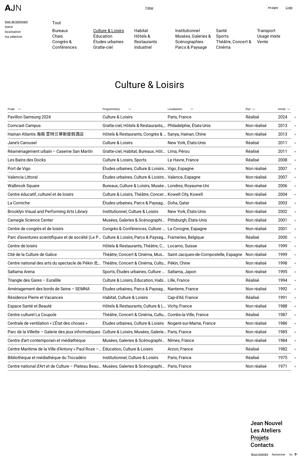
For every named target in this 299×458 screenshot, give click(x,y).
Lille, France (179, 280)
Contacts (262, 445)
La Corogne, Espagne (187, 228)
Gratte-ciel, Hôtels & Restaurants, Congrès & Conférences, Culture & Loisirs (135, 125)
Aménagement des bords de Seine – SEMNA (49, 288)
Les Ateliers (266, 430)
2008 (282, 160)
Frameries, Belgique (186, 237)
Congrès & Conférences (64, 44)
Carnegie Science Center (30, 220)
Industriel (143, 47)
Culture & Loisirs (108, 30)
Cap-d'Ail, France (183, 297)
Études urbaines (108, 41)
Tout (56, 22)
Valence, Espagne (184, 177)
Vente (262, 41)
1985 (282, 331)
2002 (282, 211)
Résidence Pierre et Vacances (35, 297)
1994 (282, 280)
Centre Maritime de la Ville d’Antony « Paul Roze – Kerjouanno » (55, 349)
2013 (282, 125)
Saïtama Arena (21, 271)
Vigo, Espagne (181, 168)
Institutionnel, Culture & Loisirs (130, 211)
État (250, 109)
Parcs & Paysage (191, 47)
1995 (282, 271)
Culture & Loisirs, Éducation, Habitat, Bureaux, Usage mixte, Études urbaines (135, 280)
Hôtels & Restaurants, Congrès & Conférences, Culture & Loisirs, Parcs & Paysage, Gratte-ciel (135, 134)
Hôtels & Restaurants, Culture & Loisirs (135, 306)
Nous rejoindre (259, 454)
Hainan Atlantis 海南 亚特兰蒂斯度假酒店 (46, 134)
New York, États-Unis (187, 142)
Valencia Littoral (23, 177)
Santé (221, 30)
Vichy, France (180, 306)
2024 (282, 117)
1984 (282, 340)
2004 (282, 194)
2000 (282, 237)
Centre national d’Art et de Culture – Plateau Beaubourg (55, 366)
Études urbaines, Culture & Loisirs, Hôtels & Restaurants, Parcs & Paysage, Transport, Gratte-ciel (135, 168)
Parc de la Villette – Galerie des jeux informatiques (54, 331)
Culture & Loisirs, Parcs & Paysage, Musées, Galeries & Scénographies (135, 237)
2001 (282, 220)
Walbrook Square (23, 185)
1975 (282, 357)
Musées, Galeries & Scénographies (193, 38)
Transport (266, 30)
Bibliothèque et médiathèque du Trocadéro (47, 357)
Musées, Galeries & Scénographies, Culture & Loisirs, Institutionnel (135, 366)
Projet (14, 109)
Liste (289, 8)
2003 (282, 203)
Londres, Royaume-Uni (188, 185)
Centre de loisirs (22, 245)
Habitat (141, 30)
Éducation (102, 36)
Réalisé (252, 117)
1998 (282, 263)
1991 (282, 297)
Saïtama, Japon (182, 271)
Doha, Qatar (178, 203)
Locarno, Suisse (182, 245)
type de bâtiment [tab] (16, 22)
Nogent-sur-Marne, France (192, 323)
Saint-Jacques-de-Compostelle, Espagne (205, 254)
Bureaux (60, 30)
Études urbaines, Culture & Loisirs (133, 323)
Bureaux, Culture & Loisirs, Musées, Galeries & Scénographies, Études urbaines (135, 185)
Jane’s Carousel (22, 142)
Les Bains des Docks (27, 160)
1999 (282, 245)
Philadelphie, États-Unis (189, 125)
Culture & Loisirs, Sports (124, 160)
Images (273, 8)
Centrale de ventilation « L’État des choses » (47, 323)
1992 (282, 288)
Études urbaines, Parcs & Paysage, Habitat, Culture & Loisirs (135, 288)
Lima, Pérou (179, 151)
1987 (282, 314)
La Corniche (19, 203)
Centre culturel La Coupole (32, 314)
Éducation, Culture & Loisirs (128, 349)
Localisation (180, 109)
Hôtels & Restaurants (145, 38)
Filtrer (149, 8)
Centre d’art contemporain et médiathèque (47, 340)
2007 (282, 168)
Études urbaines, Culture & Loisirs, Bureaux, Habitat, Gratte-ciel (135, 177)
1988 (282, 306)
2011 (282, 142)
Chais (57, 36)
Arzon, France (180, 349)
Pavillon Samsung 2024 (29, 117)
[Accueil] (13, 5)
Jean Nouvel (266, 423)
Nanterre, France (183, 288)
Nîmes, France (181, 340)
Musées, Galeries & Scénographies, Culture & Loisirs (135, 340)
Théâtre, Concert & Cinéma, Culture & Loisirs (135, 263)
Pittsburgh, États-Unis (187, 220)
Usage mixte (268, 36)
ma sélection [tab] (13, 37)
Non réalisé (256, 125)
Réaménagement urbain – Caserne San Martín (50, 151)
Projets (260, 437)
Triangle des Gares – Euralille (34, 280)
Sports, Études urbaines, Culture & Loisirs (135, 271)
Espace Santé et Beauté (30, 306)
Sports (222, 36)
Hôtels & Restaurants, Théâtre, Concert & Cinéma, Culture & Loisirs (135, 245)
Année (284, 109)
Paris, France (179, 117)
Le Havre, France (183, 160)
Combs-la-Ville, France (188, 314)
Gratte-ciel (103, 47)
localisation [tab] (13, 32)
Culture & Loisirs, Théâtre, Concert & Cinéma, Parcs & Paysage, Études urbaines (135, 194)
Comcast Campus (24, 125)
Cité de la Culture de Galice (32, 254)
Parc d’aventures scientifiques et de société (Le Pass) (55, 237)
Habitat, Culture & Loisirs (125, 297)
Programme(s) (117, 109)
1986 (282, 323)
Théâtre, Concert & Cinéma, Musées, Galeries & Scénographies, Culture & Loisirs (135, 254)
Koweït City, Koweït (185, 194)
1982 (282, 349)
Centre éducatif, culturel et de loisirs (40, 194)
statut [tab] (9, 27)
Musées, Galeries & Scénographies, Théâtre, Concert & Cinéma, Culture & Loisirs (135, 220)
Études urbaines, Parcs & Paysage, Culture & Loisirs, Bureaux (135, 203)
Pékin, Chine (179, 263)
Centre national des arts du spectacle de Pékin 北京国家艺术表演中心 (55, 263)
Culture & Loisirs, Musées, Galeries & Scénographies (135, 331)
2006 (282, 185)
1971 (282, 366)
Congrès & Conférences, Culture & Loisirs (135, 228)
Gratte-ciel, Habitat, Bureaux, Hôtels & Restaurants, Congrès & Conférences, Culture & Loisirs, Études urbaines (135, 151)
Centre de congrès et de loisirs (35, 228)
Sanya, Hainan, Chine (187, 134)
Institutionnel (187, 30)
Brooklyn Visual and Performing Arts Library (48, 211)
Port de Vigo (19, 168)
